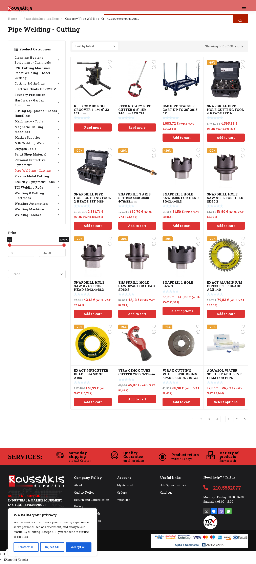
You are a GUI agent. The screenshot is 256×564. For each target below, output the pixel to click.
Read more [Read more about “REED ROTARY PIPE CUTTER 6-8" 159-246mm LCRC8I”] (137, 127)
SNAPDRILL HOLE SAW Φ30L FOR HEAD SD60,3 (225, 198)
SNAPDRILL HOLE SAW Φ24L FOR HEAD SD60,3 (136, 286)
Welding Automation (37, 203)
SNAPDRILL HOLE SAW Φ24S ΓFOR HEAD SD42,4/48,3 (89, 286)
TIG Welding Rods (37, 187)
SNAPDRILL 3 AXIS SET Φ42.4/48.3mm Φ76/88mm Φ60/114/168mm (134, 199)
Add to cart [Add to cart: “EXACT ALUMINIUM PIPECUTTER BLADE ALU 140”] (226, 314)
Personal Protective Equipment (37, 162)
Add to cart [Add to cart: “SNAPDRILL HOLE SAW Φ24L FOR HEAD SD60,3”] (137, 314)
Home (12, 19)
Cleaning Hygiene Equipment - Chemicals (37, 59)
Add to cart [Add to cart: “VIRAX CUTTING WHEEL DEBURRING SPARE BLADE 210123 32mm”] (181, 402)
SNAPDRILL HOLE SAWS (178, 284)
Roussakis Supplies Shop (41, 19)
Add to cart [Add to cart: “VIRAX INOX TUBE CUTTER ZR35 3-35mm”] (137, 399)
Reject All (52, 547)
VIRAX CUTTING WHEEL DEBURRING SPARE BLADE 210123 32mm (180, 375)
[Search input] (169, 19)
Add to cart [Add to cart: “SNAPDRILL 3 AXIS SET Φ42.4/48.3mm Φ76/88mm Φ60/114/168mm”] (137, 226)
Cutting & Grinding (37, 83)
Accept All (79, 547)
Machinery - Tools (37, 121)
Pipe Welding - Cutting (37, 170)
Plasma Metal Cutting (32, 176)
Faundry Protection (30, 95)
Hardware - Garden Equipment (37, 102)
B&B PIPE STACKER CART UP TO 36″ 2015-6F (181, 109)
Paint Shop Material (37, 154)
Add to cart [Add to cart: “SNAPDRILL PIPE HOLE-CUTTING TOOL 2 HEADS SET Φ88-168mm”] (93, 226)
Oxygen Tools (37, 148)
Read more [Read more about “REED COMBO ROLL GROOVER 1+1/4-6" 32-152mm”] (92, 127)
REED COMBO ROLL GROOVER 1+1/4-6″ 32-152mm (92, 109)
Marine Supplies (37, 137)
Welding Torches (37, 214)
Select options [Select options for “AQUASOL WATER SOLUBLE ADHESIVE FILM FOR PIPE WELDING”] (226, 402)
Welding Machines (37, 209)
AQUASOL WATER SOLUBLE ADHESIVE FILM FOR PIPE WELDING (224, 375)
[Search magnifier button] (240, 20)
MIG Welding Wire (37, 143)
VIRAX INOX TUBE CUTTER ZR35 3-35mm (136, 372)
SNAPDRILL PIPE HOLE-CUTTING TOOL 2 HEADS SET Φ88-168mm (92, 199)
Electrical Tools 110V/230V (35, 89)
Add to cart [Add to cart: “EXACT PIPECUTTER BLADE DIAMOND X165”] (93, 402)
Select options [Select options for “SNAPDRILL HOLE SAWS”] (181, 311)
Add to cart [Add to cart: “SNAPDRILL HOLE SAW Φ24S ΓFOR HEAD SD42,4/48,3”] (93, 314)
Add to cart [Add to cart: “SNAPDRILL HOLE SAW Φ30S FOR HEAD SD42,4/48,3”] (181, 226)
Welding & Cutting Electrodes (37, 195)
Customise (26, 547)
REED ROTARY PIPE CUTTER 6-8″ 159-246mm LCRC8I (134, 109)
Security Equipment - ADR (37, 181)
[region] (52, 532)
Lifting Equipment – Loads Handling (37, 113)
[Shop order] (95, 46)
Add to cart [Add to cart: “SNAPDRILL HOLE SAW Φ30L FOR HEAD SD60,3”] (226, 226)
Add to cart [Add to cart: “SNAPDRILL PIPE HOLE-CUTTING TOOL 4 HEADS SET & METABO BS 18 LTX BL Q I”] (226, 137)
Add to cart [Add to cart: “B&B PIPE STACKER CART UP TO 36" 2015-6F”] (181, 137)
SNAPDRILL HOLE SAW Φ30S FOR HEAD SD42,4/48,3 (181, 198)
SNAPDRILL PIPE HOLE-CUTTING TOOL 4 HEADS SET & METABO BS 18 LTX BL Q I (225, 113)
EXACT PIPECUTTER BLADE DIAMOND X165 (91, 374)
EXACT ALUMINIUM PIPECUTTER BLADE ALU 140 (224, 286)
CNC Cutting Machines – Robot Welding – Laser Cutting (34, 73)
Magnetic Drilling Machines (37, 129)
